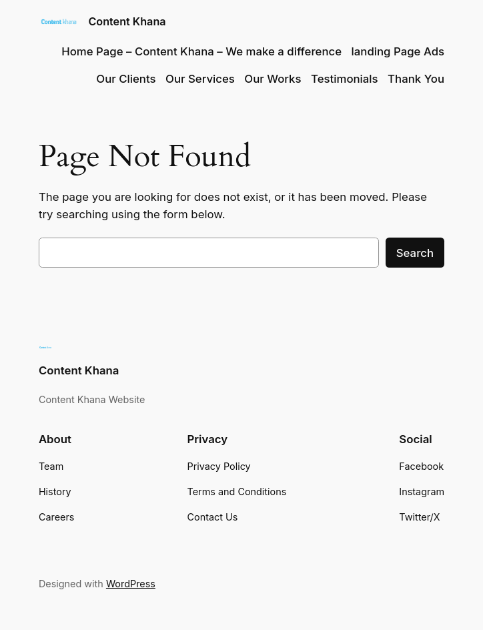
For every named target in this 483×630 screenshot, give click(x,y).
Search (415, 253)
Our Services (200, 78)
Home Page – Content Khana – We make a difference (201, 51)
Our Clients (125, 78)
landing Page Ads (398, 51)
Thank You (416, 78)
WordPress (130, 583)
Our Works (272, 78)
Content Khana (126, 21)
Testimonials (344, 78)
